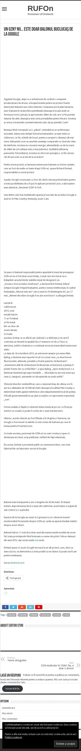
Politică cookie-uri (13, 737)
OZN (66, 615)
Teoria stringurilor (25, 659)
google (46, 615)
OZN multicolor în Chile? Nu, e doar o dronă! (56, 666)
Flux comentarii (9, 719)
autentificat (41, 675)
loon (57, 615)
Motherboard (17, 562)
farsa (34, 615)
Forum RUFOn (13, 688)
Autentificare (8, 708)
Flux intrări (7, 713)
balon (12, 615)
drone (23, 615)
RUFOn (40, 8)
